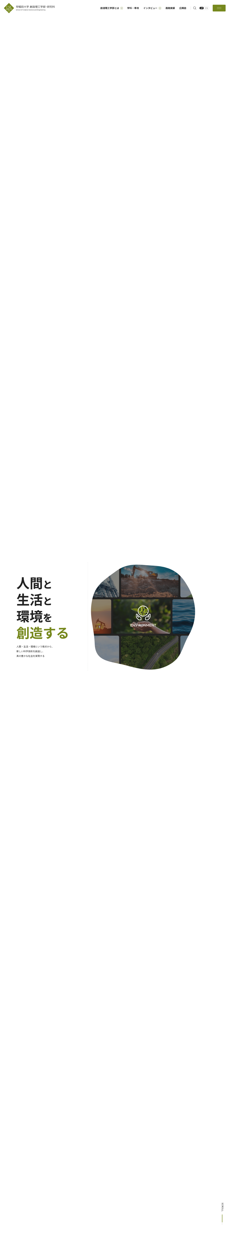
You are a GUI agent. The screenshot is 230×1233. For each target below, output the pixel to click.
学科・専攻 (133, 8)
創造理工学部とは (111, 8)
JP (202, 8)
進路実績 (170, 8)
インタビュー (152, 8)
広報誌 (182, 8)
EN (206, 8)
